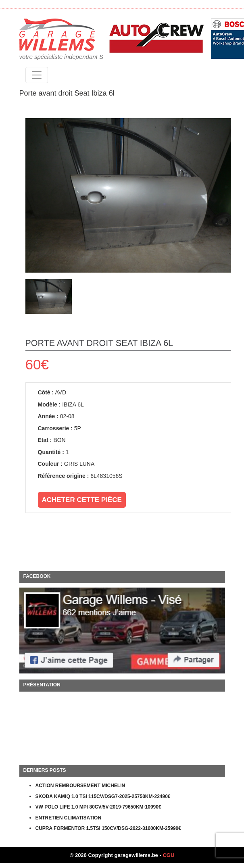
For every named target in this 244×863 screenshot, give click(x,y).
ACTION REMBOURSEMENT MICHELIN (80, 785)
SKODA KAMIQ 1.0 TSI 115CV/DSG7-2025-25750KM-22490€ (103, 796)
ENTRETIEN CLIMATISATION (68, 818)
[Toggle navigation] (36, 75)
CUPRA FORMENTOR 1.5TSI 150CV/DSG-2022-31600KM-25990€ (108, 828)
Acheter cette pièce (82, 500)
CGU (168, 855)
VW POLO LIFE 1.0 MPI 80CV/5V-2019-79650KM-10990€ (98, 807)
